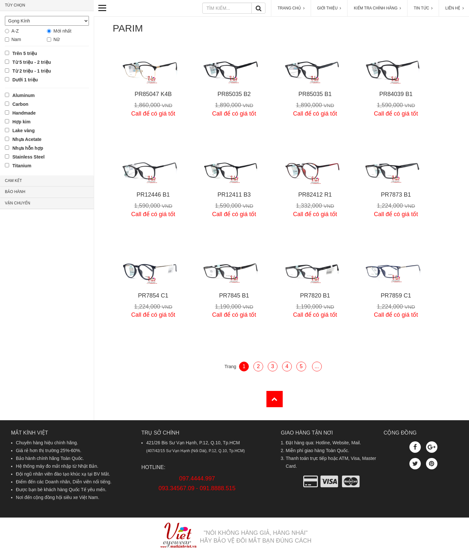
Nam (16, 39)
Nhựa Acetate (26, 139)
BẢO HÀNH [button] (15, 191)
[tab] (47, 5)
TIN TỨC (423, 8)
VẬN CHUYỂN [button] (17, 203)
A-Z (15, 31)
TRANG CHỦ (290, 8)
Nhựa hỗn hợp (27, 148)
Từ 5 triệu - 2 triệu (31, 62)
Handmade (24, 113)
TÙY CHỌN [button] (15, 5)
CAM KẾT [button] (13, 180)
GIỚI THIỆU (329, 8)
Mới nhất (62, 31)
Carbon (20, 104)
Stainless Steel (28, 156)
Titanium (21, 165)
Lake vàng (23, 130)
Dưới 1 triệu (25, 79)
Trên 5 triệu (24, 53)
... (317, 366)
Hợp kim (21, 121)
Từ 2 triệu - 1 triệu (31, 71)
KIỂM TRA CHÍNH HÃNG (377, 8)
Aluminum (23, 95)
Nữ (56, 39)
